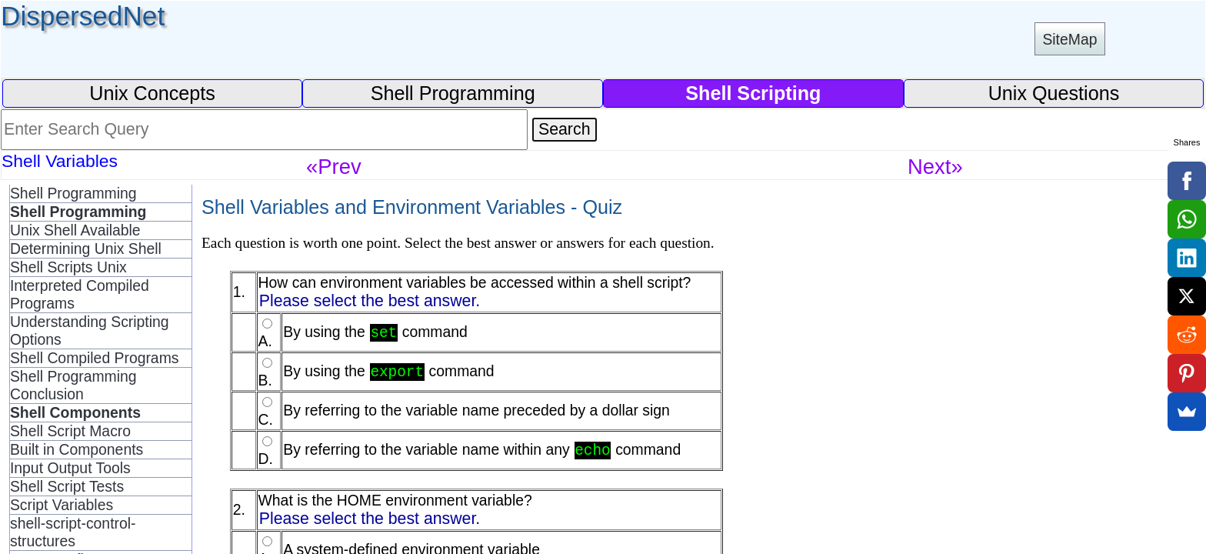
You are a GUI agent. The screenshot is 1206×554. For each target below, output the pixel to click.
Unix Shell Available (75, 230)
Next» (935, 167)
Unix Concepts (152, 93)
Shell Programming (453, 93)
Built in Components (76, 449)
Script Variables (61, 504)
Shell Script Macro (70, 430)
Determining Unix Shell (86, 248)
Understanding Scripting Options (89, 330)
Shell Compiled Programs (94, 357)
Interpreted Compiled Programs (79, 294)
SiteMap (1069, 39)
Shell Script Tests (67, 486)
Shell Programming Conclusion (73, 385)
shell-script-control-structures (73, 532)
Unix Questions (1054, 93)
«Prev (333, 167)
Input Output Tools (70, 467)
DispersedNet (83, 16)
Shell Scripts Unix (68, 267)
